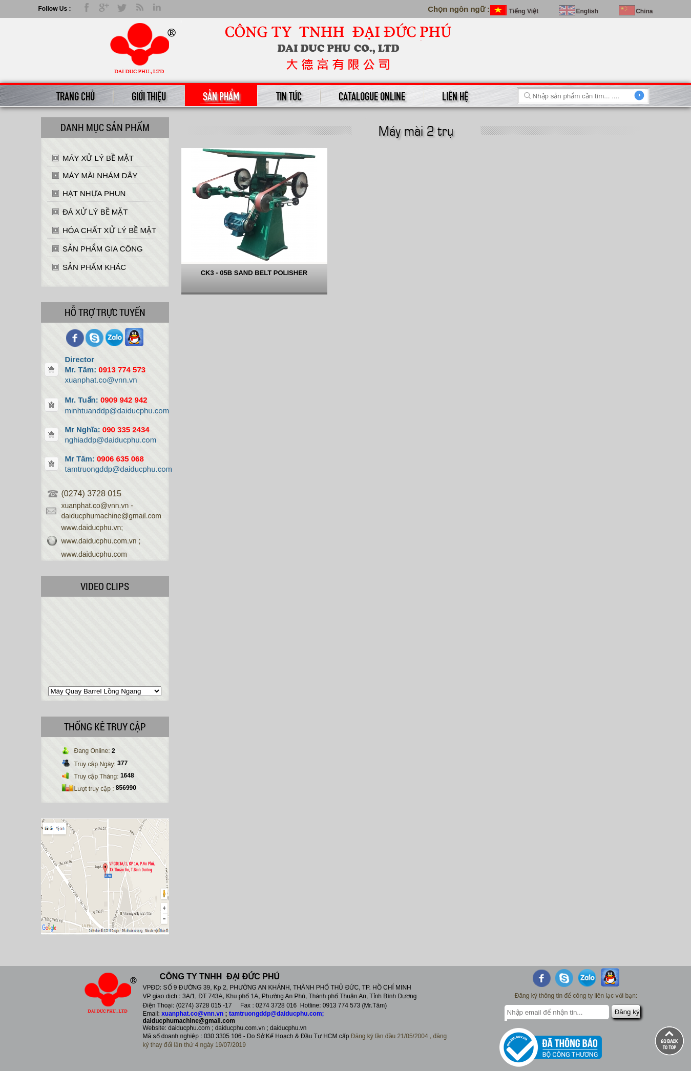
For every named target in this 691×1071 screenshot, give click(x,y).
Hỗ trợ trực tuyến (105, 312)
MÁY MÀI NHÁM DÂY (99, 175)
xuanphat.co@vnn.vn (192, 1013)
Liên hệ (455, 95)
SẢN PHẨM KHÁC (94, 267)
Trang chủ (75, 95)
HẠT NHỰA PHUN (93, 193)
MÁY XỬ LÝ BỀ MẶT (98, 158)
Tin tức (289, 95)
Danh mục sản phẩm (105, 127)
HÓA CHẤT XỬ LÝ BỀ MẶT (109, 230)
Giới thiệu (149, 95)
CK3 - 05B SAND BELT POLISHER (254, 273)
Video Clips (104, 586)
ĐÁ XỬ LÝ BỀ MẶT (95, 211)
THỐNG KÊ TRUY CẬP (105, 726)
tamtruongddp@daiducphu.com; (276, 1013)
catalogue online (372, 95)
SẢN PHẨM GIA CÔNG (102, 248)
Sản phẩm (221, 95)
